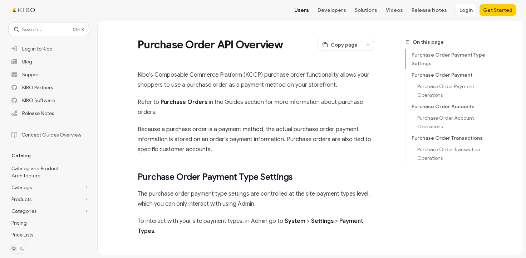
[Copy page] (340, 45)
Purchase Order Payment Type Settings (448, 59)
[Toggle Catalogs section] (49, 187)
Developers (332, 10)
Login (466, 10)
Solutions (366, 10)
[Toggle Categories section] (49, 211)
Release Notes (429, 10)
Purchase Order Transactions (447, 138)
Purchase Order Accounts (443, 106)
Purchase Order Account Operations (446, 122)
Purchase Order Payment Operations (446, 90)
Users (301, 10)
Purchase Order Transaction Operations (449, 153)
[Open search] (49, 29)
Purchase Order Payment (442, 75)
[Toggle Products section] (49, 199)
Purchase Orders (184, 102)
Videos (394, 10)
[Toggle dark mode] (18, 249)
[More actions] (368, 45)
